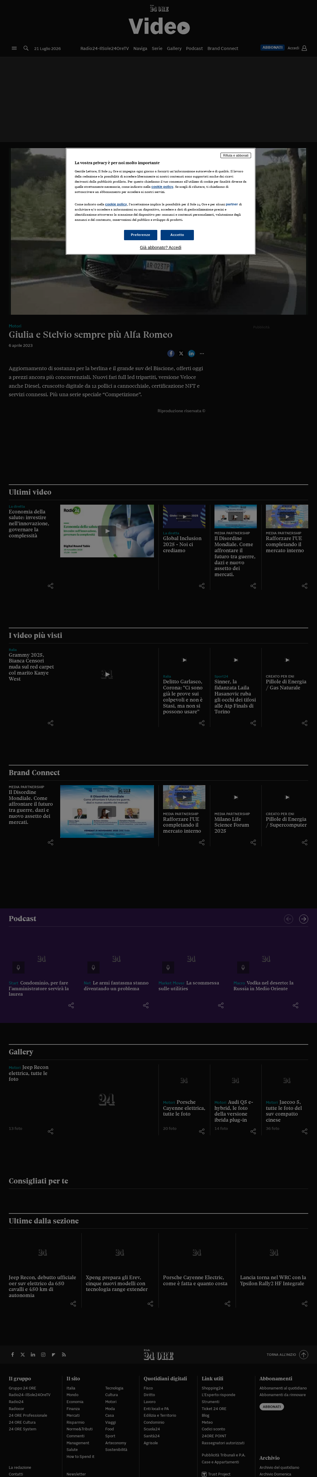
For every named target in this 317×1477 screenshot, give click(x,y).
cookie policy (162, 186)
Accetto (177, 235)
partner (232, 204)
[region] (161, 201)
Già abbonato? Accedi (160, 247)
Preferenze (140, 235)
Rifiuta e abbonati (236, 155)
